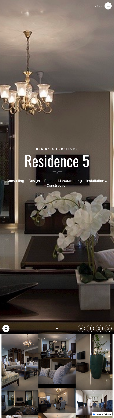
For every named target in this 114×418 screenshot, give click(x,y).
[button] (108, 6)
